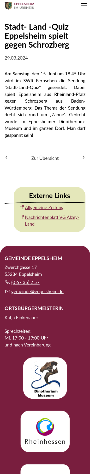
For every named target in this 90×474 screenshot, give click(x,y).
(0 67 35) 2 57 (25, 282)
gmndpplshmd (37, 291)
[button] (84, 6)
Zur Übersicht (45, 158)
